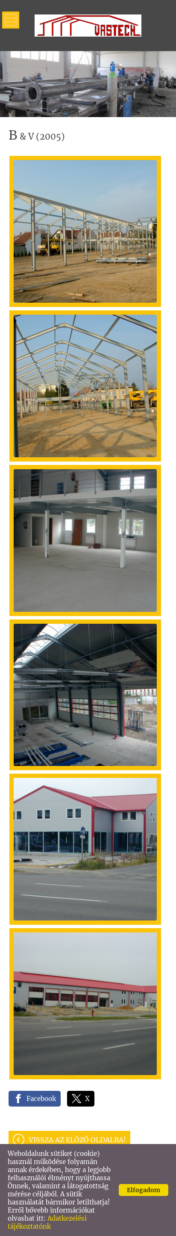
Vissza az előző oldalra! (77, 1140)
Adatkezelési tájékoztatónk (47, 1222)
